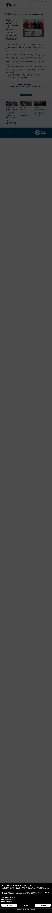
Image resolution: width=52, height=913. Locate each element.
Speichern (26, 905)
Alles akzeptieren (42, 905)
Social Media (7, 899)
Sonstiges (6, 901)
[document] (26, 890)
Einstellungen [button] (32, 909)
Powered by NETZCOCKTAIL (26, 911)
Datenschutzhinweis (25, 909)
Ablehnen (9, 905)
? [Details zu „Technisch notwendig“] (15, 897)
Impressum (19, 909)
